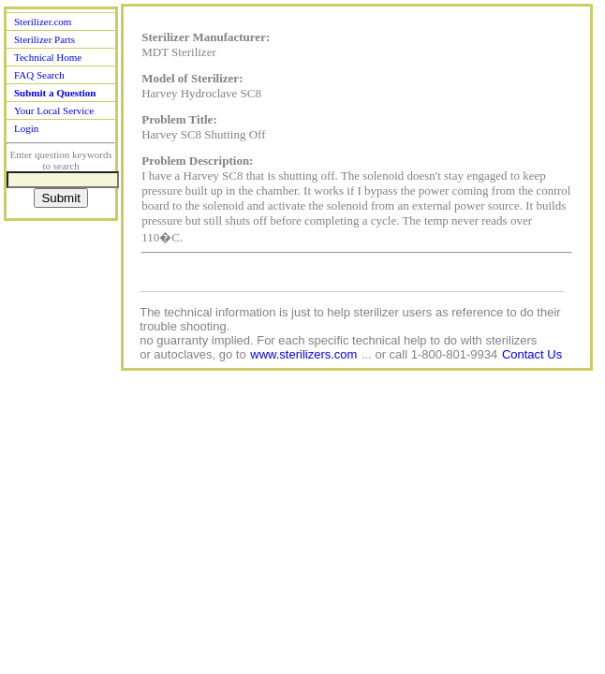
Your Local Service (54, 110)
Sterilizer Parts (44, 39)
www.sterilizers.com (303, 354)
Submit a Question (55, 92)
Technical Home (47, 57)
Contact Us (532, 354)
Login (26, 128)
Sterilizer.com (42, 21)
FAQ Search (39, 75)
